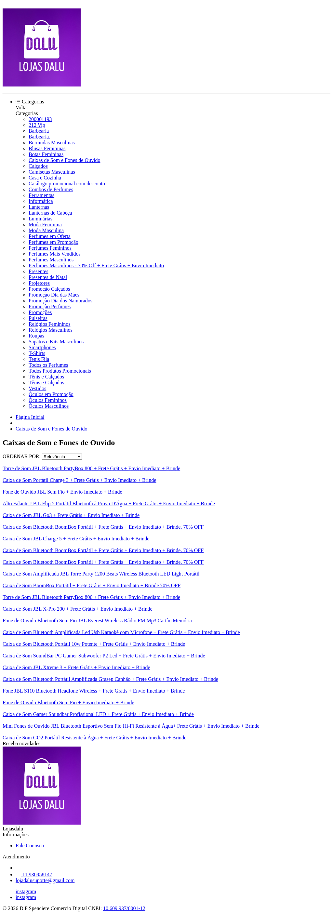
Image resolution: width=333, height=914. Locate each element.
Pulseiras (38, 318)
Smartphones (42, 347)
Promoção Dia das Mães (54, 295)
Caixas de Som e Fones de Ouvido (64, 160)
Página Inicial (30, 417)
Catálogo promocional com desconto (67, 183)
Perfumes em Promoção (53, 242)
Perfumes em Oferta (50, 236)
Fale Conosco (30, 845)
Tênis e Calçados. (47, 382)
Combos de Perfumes (51, 189)
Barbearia (39, 131)
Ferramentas (41, 195)
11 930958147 (34, 874)
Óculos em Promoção (51, 394)
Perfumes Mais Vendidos (55, 254)
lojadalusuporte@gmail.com (45, 880)
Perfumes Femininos (50, 248)
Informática (41, 201)
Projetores (39, 283)
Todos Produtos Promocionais (60, 371)
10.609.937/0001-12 (124, 908)
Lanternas (39, 207)
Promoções (40, 312)
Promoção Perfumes (50, 306)
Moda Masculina (46, 230)
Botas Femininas (46, 154)
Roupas (36, 335)
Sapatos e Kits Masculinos (56, 341)
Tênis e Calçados (46, 376)
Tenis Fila (39, 359)
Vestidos (37, 388)
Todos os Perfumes (48, 365)
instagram (26, 891)
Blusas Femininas (47, 148)
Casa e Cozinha (45, 177)
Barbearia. (39, 136)
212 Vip (37, 125)
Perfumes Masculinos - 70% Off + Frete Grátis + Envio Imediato (96, 265)
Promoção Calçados (49, 289)
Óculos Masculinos (49, 406)
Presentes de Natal (48, 277)
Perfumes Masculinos (51, 259)
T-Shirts (37, 353)
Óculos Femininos (48, 400)
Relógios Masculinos (51, 330)
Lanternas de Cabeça (50, 213)
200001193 (40, 119)
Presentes (38, 271)
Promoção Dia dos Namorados (60, 300)
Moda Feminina (45, 224)
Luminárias (40, 218)
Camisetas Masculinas (52, 172)
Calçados (38, 166)
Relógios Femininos (49, 324)
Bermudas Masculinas (52, 142)
